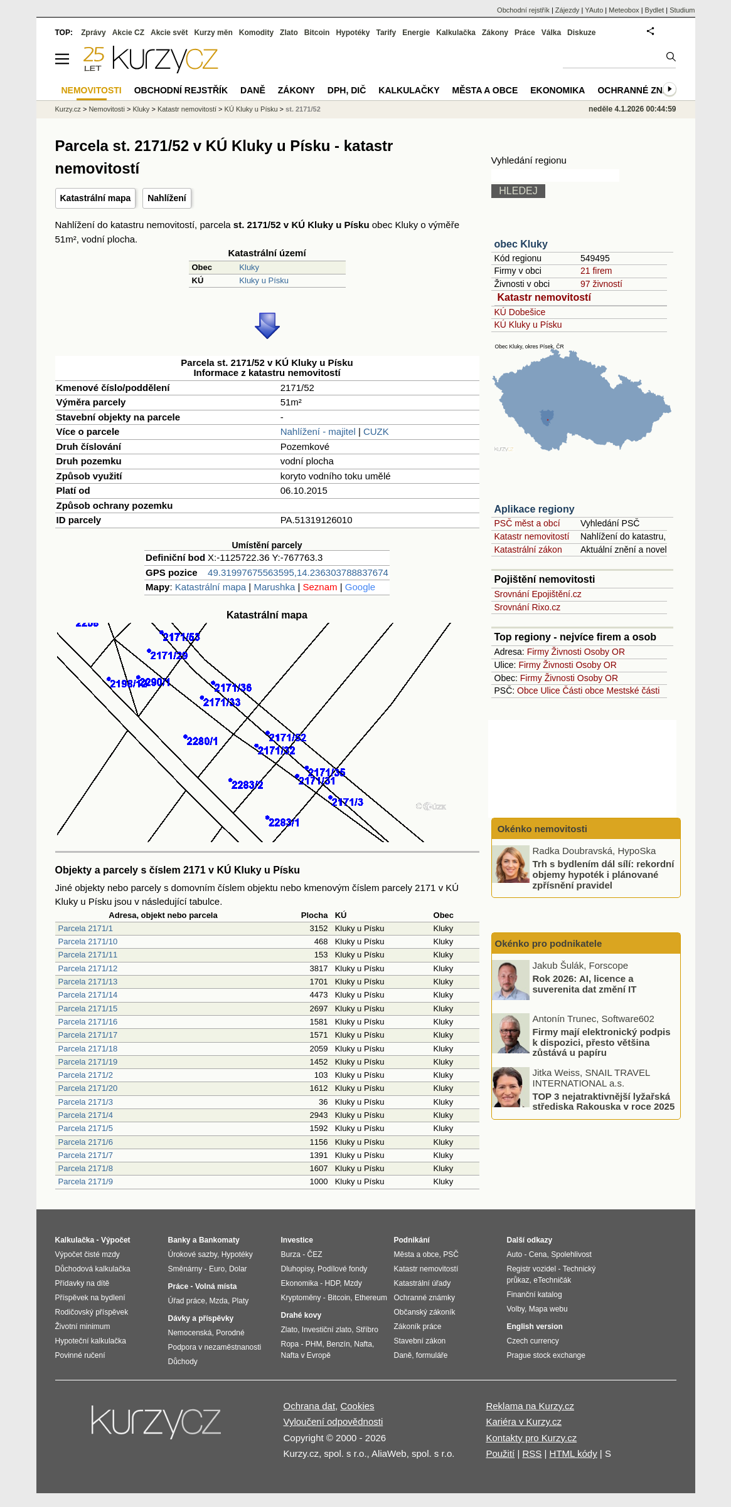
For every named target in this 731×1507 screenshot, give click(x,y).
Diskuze (581, 32)
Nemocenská (190, 1332)
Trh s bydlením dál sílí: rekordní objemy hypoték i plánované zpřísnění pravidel (604, 874)
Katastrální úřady (422, 1283)
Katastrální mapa (95, 198)
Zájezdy (567, 10)
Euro (217, 1269)
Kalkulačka (456, 32)
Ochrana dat (310, 1405)
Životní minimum (82, 1326)
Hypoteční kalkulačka (90, 1341)
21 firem (596, 271)
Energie (416, 32)
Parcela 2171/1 (85, 928)
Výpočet (116, 1240)
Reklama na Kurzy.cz (530, 1405)
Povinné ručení (80, 1355)
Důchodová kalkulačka (93, 1269)
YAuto (594, 10)
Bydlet (654, 10)
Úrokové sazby (192, 1254)
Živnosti (567, 652)
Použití (500, 1453)
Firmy (538, 652)
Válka (551, 32)
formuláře (432, 1355)
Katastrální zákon (528, 550)
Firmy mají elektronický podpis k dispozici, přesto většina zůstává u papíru (602, 1042)
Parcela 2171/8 (85, 1168)
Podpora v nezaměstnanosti (215, 1347)
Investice (297, 1240)
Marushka (274, 586)
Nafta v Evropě (306, 1355)
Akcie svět (169, 32)
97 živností (601, 284)
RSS (532, 1453)
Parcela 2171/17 (88, 1035)
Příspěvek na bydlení (90, 1297)
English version (535, 1326)
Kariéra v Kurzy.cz (524, 1421)
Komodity (256, 32)
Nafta (363, 1344)
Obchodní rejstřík (523, 10)
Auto (515, 1254)
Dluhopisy (297, 1269)
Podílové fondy (342, 1269)
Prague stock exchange (546, 1355)
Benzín (337, 1344)
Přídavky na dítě (82, 1283)
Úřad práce (186, 1300)
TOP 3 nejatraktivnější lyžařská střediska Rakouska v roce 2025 (604, 1101)
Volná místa (216, 1286)
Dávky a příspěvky (201, 1318)
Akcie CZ (128, 32)
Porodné (230, 1332)
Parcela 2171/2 (85, 1075)
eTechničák (552, 1280)
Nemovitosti (106, 109)
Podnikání (412, 1240)
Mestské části (633, 691)
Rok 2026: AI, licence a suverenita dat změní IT (585, 983)
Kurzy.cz (68, 109)
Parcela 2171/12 (88, 968)
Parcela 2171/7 (85, 1155)
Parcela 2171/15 (88, 1008)
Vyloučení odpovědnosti (333, 1421)
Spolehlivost (571, 1254)
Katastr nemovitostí (544, 297)
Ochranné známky (642, 90)
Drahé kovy (301, 1315)
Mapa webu (548, 1309)
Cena (538, 1254)
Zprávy (93, 32)
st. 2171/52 (303, 109)
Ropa (290, 1344)
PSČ (451, 1254)
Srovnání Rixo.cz (527, 607)
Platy (240, 1300)
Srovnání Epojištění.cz (538, 594)
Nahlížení (166, 198)
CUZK (376, 431)
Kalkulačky (408, 90)
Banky (179, 1240)
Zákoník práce (418, 1326)
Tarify (386, 32)
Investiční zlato (326, 1329)
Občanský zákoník (425, 1312)
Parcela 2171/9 (85, 1181)
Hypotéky (353, 32)
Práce (525, 32)
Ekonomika (557, 90)
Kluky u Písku (264, 280)
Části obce (583, 691)
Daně (252, 90)
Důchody (183, 1361)
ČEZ (315, 1254)
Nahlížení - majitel (318, 431)
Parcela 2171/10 (88, 941)
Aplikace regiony (534, 509)
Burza (291, 1254)
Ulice (550, 691)
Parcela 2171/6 (85, 1142)
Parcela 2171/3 (85, 1102)
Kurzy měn (213, 32)
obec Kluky (521, 244)
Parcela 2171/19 (88, 1061)
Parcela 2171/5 (85, 1128)
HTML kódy (573, 1453)
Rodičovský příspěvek (92, 1312)
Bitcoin (317, 32)
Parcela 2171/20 (88, 1088)
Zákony (495, 32)
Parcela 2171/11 (88, 954)
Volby (516, 1309)
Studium (682, 10)
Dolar (238, 1269)
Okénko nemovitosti (541, 828)
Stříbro (367, 1329)
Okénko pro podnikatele (548, 943)
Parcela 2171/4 (85, 1115)
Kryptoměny (301, 1297)
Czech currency (533, 1341)
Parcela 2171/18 (88, 1048)
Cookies (357, 1405)
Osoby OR (604, 652)
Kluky (249, 267)
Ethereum (371, 1297)
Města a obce (485, 90)
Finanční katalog (534, 1294)
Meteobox (624, 10)
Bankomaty (219, 1240)
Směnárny (185, 1269)
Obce (527, 691)
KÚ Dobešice (520, 312)
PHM (314, 1344)
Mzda (219, 1300)
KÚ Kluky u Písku (528, 325)
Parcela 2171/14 (88, 994)
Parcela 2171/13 (88, 981)
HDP (332, 1283)
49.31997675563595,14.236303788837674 (298, 572)
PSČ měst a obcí (527, 523)
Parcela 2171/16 (88, 1021)
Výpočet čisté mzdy (87, 1254)
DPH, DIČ (347, 90)
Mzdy (353, 1283)
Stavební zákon (420, 1341)
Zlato (289, 32)
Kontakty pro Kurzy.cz (531, 1437)
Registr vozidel (532, 1269)
